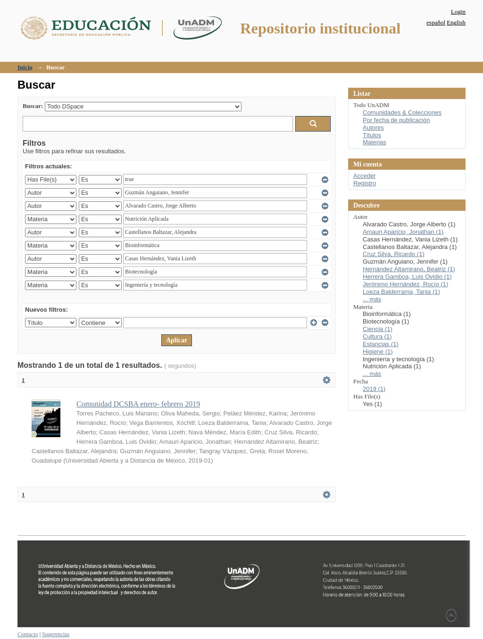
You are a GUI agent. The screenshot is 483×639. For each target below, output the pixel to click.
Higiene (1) (378, 351)
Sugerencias (55, 634)
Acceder (364, 175)
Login (458, 11)
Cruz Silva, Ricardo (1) (394, 253)
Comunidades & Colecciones (402, 112)
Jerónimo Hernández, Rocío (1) (405, 284)
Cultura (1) (377, 336)
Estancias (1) (381, 344)
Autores (373, 127)
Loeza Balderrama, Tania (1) (401, 291)
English (456, 22)
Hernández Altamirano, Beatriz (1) (409, 269)
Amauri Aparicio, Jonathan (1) (403, 231)
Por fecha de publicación (396, 120)
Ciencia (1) (377, 328)
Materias (374, 142)
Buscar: (33, 105)
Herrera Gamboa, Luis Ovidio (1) (407, 276)
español (435, 22)
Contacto (27, 634)
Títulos (372, 135)
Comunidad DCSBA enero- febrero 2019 (138, 404)
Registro (364, 183)
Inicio (25, 67)
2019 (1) (374, 388)
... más (372, 299)
